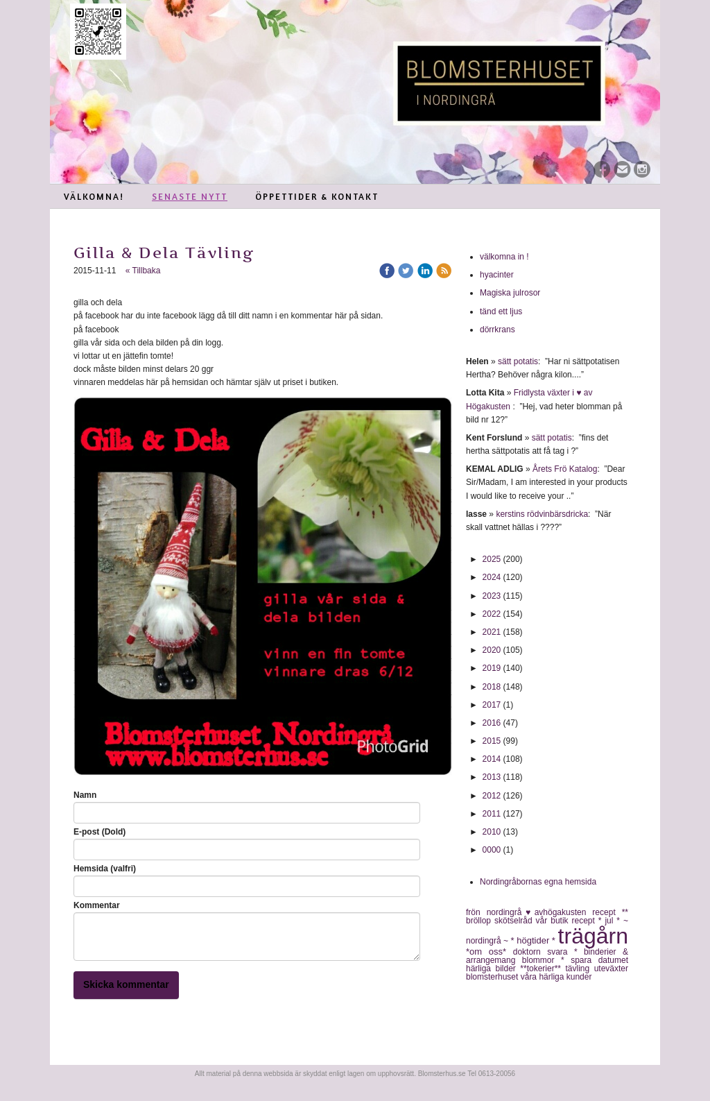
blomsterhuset (493, 977)
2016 (492, 723)
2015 (492, 741)
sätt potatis (518, 361)
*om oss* (489, 951)
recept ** (610, 912)
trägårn (593, 935)
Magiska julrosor (510, 293)
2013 (492, 777)
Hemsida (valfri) (104, 868)
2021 (492, 632)
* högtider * (534, 940)
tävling (579, 968)
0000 (492, 850)
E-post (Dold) (99, 832)
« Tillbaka (143, 270)
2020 (492, 650)
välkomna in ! (504, 257)
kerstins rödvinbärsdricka (542, 514)
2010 (492, 832)
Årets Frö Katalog (564, 469)
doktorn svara (543, 952)
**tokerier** (542, 968)
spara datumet (599, 960)
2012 (492, 796)
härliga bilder (493, 968)
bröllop (480, 920)
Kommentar (96, 905)
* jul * (610, 920)
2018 (492, 687)
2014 (492, 759)
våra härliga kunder (556, 977)
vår (543, 920)
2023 (492, 596)
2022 (492, 614)
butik (561, 920)
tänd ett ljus (502, 311)
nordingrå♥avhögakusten (540, 912)
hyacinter (498, 275)
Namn (84, 795)
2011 (492, 814)
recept (585, 920)
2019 (492, 668)
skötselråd (515, 920)
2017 (492, 705)
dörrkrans (498, 329)
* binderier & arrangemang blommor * (547, 956)
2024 (492, 577)
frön (476, 912)
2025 (492, 559)
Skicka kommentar (126, 984)
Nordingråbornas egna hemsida (538, 882)
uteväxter (611, 968)
